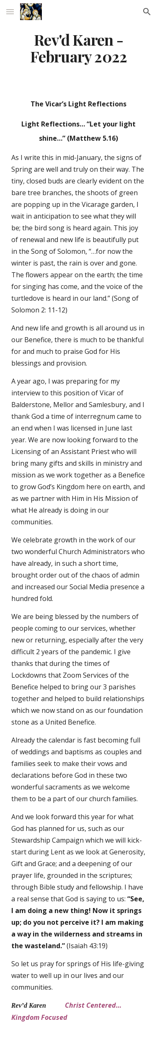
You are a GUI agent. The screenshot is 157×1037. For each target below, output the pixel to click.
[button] (10, 11)
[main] (78, 48)
